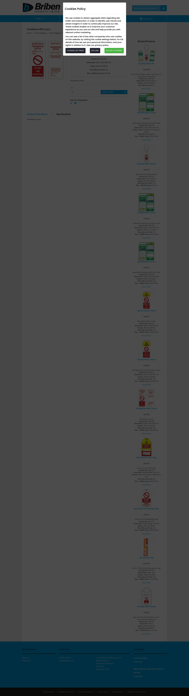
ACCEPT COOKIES (114, 50)
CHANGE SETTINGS (75, 50)
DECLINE (95, 50)
